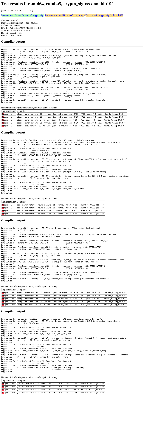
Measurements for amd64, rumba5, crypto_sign (22, 15)
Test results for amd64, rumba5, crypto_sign (65, 15)
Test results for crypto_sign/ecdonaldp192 (104, 15)
